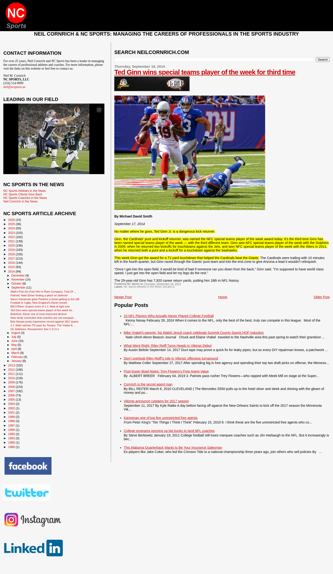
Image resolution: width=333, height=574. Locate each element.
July (14, 337)
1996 (12, 430)
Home (222, 297)
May (14, 345)
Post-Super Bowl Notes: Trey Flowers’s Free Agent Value (166, 371)
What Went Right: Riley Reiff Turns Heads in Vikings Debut (168, 346)
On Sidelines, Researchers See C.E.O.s (34, 329)
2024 (12, 228)
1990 (12, 442)
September (18, 287)
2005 (12, 399)
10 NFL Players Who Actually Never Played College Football (169, 316)
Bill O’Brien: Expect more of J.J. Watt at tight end (40, 306)
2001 (12, 412)
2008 (12, 387)
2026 (12, 220)
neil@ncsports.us (14, 87)
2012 (12, 369)
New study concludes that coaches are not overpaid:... (43, 317)
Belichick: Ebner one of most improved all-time (38, 313)
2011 (12, 374)
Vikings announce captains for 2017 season (156, 401)
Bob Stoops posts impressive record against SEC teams (44, 321)
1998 (12, 421)
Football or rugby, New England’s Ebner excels (38, 302)
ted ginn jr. (169, 286)
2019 (12, 249)
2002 (12, 408)
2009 (12, 382)
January (16, 361)
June (14, 341)
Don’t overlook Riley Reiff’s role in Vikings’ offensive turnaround (171, 358)
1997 (12, 425)
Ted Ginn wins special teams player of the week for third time (204, 72)
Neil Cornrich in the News (20, 201)
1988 (12, 447)
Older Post (322, 297)
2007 (12, 391)
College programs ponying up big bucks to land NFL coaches (169, 431)
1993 (12, 438)
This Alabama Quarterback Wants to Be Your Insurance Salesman (173, 447)
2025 (12, 224)
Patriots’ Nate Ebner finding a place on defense (39, 295)
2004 (12, 404)
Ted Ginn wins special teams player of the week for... (42, 310)
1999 (12, 417)
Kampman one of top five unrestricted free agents (160, 418)
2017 (12, 258)
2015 (12, 267)
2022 (12, 237)
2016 (12, 262)
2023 (12, 233)
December (18, 275)
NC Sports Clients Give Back (22, 194)
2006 (12, 395)
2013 (12, 365)
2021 (12, 241)
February (17, 357)
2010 (12, 378)
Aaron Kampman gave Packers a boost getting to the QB (44, 299)
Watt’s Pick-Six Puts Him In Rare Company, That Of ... (43, 291)
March (15, 353)
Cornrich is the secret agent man (148, 384)
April (14, 349)
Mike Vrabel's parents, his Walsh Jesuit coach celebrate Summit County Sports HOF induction (194, 333)
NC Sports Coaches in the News (25, 198)
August (16, 333)
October (16, 283)
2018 (12, 254)
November (18, 279)
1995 (12, 434)
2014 (12, 271)
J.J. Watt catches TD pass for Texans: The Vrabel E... (42, 325)
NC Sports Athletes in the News (142, 286)
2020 (12, 245)
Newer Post (123, 297)
